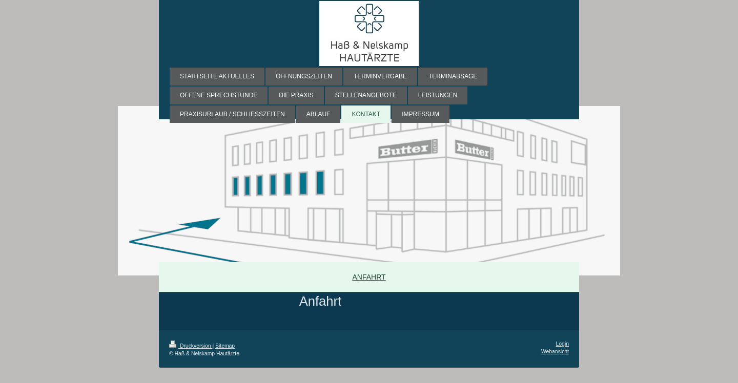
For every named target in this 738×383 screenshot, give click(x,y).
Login (562, 344)
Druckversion (190, 346)
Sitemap (225, 346)
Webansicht (555, 351)
